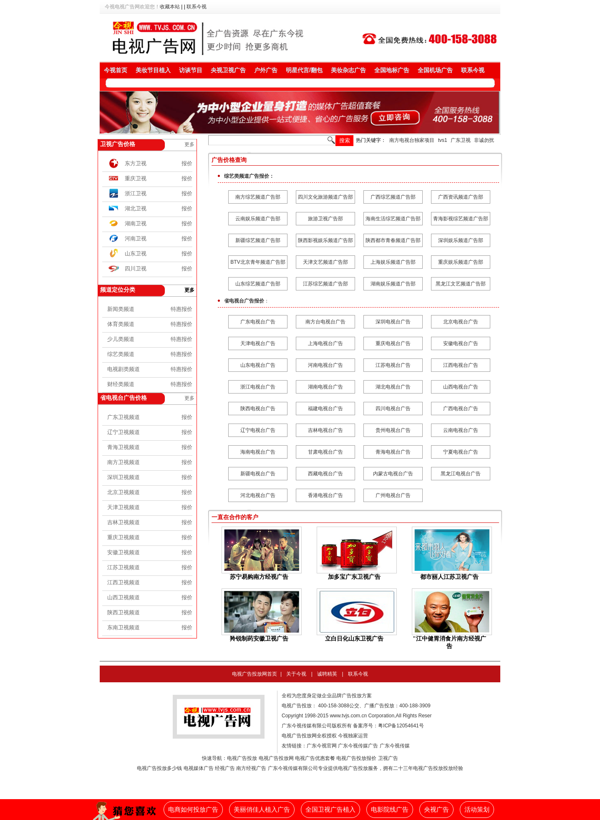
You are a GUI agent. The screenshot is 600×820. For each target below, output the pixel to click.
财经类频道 (120, 384)
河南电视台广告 (325, 365)
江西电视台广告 (460, 365)
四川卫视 (135, 268)
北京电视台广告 (460, 322)
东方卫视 (135, 163)
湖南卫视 (135, 223)
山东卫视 (135, 253)
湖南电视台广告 (325, 387)
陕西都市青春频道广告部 (393, 240)
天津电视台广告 (257, 343)
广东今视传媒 (395, 746)
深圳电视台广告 (393, 322)
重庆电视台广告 (393, 343)
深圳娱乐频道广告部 (460, 240)
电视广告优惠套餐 (315, 758)
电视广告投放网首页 (254, 674)
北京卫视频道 (123, 492)
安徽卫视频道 (123, 552)
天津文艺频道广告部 (325, 262)
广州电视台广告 (393, 495)
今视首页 (115, 70)
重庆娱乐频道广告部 (460, 262)
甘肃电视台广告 (325, 452)
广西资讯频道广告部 (460, 197)
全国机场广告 (435, 70)
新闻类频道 (120, 309)
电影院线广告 (389, 809)
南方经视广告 (251, 768)
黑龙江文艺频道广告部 (461, 284)
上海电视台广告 (325, 343)
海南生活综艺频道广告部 (393, 219)
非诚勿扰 (484, 140)
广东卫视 (461, 140)
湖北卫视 (135, 208)
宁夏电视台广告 (460, 452)
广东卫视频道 (123, 417)
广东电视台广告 (257, 322)
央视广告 (436, 809)
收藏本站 (170, 7)
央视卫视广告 (228, 70)
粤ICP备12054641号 (401, 726)
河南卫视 (135, 238)
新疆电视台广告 (257, 474)
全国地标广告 (391, 70)
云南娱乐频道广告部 (257, 219)
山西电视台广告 (460, 387)
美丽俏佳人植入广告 (262, 809)
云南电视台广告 (460, 430)
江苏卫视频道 (123, 567)
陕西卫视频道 (123, 612)
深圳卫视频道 (123, 477)
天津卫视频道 (123, 507)
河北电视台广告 (257, 495)
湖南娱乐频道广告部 (393, 284)
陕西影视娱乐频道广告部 (325, 240)
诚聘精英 (327, 674)
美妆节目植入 (153, 70)
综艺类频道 (120, 354)
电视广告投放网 (276, 758)
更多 (189, 144)
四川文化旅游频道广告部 (325, 197)
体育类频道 (120, 324)
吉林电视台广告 (325, 430)
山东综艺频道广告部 (257, 284)
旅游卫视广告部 (325, 219)
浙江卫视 (135, 193)
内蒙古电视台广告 (393, 474)
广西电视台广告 (460, 408)
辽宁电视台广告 (257, 430)
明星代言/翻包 (304, 70)
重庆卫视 (135, 178)
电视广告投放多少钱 (159, 768)
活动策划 (476, 809)
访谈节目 (190, 70)
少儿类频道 (120, 339)
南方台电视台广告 (325, 322)
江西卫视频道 (123, 582)
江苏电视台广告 (393, 365)
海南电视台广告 (257, 452)
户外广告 (265, 70)
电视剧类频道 (123, 369)
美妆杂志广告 (348, 70)
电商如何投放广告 (193, 809)
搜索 (344, 140)
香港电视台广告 (325, 495)
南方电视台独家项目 (411, 140)
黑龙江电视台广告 (461, 474)
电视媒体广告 (199, 768)
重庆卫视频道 (123, 537)
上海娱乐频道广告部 (393, 262)
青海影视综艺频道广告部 (460, 219)
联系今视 (197, 7)
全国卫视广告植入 (330, 809)
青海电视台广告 (393, 452)
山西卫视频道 (123, 597)
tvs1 (442, 140)
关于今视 (296, 674)
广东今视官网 (322, 746)
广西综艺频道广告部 (393, 197)
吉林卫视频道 (123, 522)
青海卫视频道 (123, 447)
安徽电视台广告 (460, 343)
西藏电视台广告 (325, 474)
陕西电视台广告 (257, 408)
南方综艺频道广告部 (257, 197)
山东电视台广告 (257, 365)
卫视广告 (388, 758)
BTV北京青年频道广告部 (257, 262)
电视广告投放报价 (356, 758)
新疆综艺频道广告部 (257, 240)
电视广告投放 (242, 758)
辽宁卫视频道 (123, 432)
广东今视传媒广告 (358, 746)
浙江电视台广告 (257, 387)
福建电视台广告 (325, 408)
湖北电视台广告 (393, 387)
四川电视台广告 (393, 408)
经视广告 (225, 768)
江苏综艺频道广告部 (325, 284)
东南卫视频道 (123, 627)
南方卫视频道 (123, 462)
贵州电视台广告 (393, 430)
